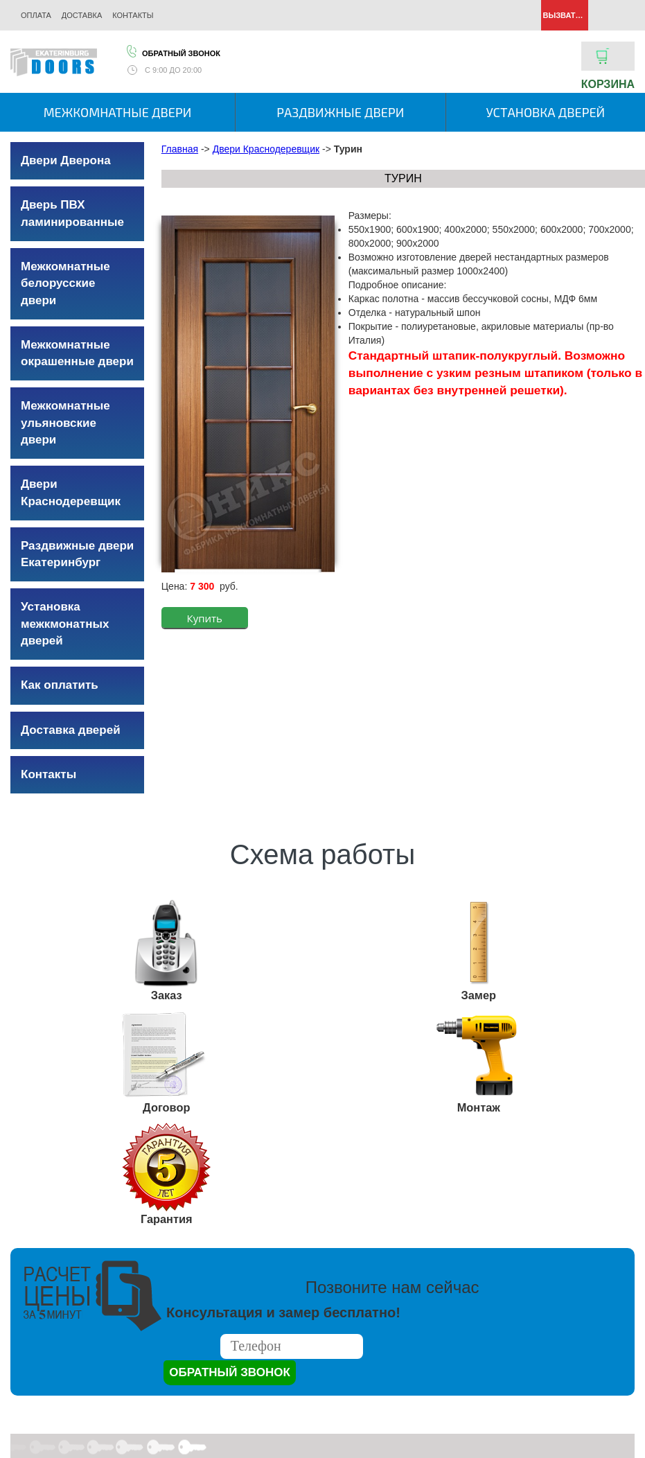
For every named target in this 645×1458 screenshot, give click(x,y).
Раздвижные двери (340, 112)
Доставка (82, 15)
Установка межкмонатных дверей (65, 623)
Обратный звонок (172, 51)
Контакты (132, 15)
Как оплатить (59, 685)
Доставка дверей (71, 730)
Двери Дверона (66, 160)
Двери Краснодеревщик (266, 149)
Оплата (36, 15)
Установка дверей (545, 112)
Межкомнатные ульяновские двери (65, 422)
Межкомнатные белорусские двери (65, 283)
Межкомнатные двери (118, 112)
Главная (179, 149)
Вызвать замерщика (564, 15)
